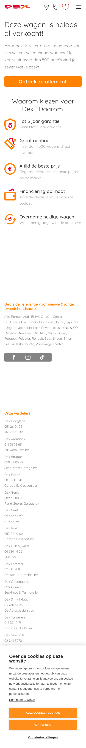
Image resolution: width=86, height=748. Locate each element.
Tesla (19, 344)
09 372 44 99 (13, 516)
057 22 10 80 (13, 534)
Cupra (57, 317)
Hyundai (72, 322)
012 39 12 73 (13, 623)
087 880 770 (13, 480)
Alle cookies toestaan (43, 712)
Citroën (46, 317)
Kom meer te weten (22, 699)
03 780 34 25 (13, 605)
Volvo (59, 344)
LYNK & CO (69, 328)
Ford (49, 322)
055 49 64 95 (13, 587)
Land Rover (41, 328)
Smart (68, 338)
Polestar (24, 338)
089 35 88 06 (13, 498)
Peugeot (10, 338)
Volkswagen (45, 344)
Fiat (42, 322)
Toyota (29, 344)
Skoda (57, 338)
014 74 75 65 (13, 444)
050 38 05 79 (13, 462)
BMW (35, 317)
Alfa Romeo (13, 317)
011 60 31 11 (12, 569)
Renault (37, 338)
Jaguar (11, 328)
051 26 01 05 (13, 426)
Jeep (21, 328)
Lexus (55, 328)
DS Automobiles (16, 322)
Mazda (11, 333)
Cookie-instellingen (43, 737)
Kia (29, 328)
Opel (62, 333)
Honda (59, 322)
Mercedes (24, 333)
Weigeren (43, 725)
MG (36, 333)
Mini (43, 333)
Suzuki (9, 344)
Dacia (33, 322)
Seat (48, 338)
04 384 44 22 (13, 551)
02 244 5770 (13, 641)
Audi (26, 317)
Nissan (53, 333)
